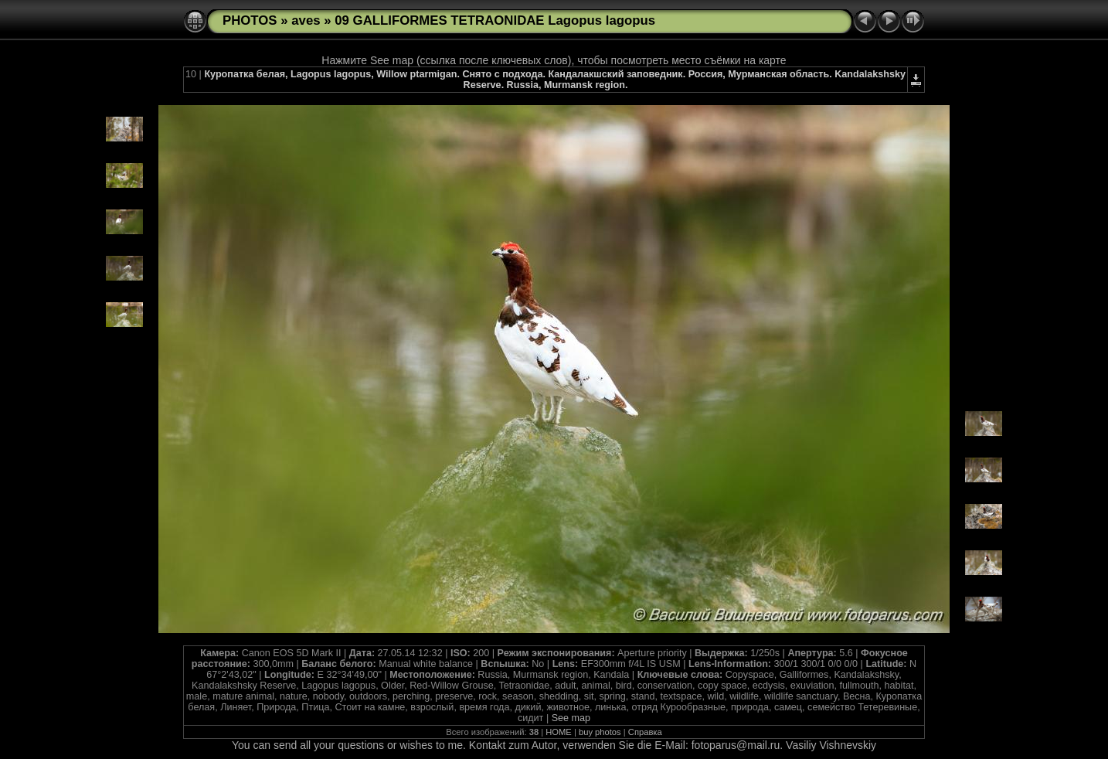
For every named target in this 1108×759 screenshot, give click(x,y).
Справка (645, 732)
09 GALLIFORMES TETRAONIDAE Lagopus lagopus (495, 20)
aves (305, 20)
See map (571, 718)
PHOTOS (250, 20)
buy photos (600, 732)
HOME (559, 732)
